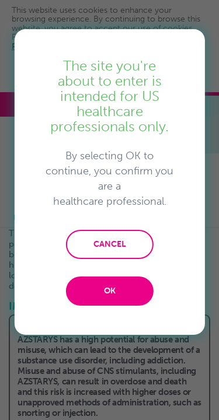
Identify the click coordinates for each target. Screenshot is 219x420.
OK (110, 291)
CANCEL (109, 244)
